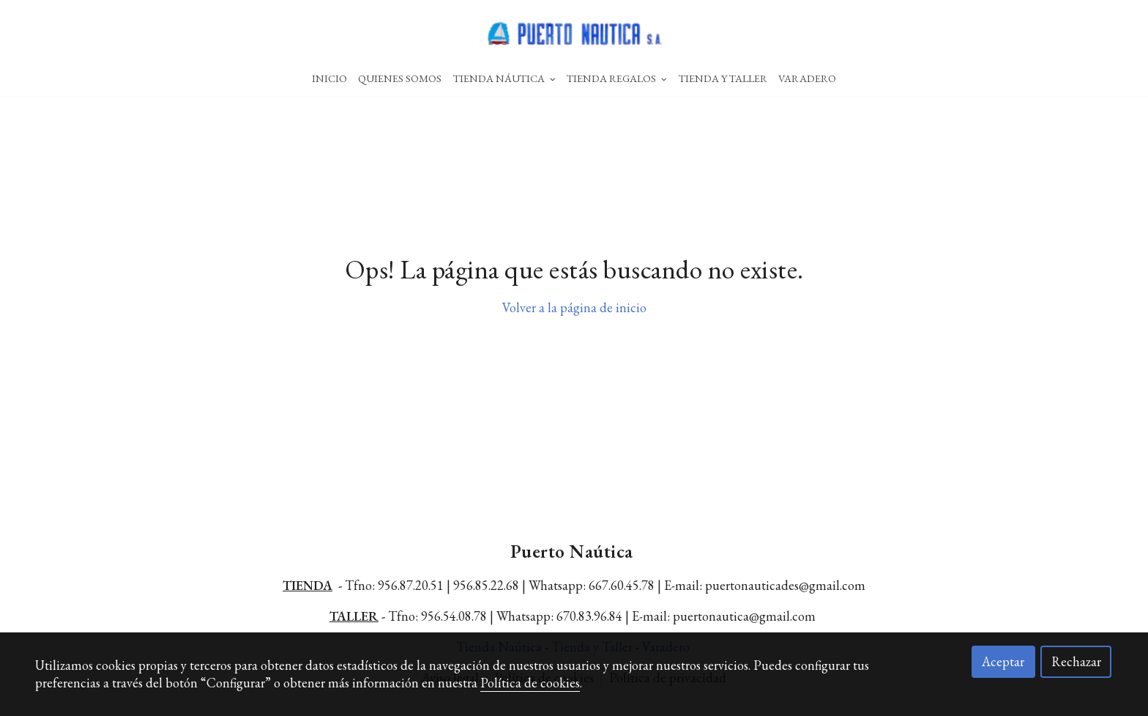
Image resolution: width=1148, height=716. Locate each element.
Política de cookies (530, 682)
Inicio (329, 78)
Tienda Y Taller (723, 78)
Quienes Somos (399, 78)
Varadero (807, 78)
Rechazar (1076, 661)
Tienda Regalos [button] (617, 78)
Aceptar (1003, 661)
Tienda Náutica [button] (504, 78)
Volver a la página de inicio (574, 307)
